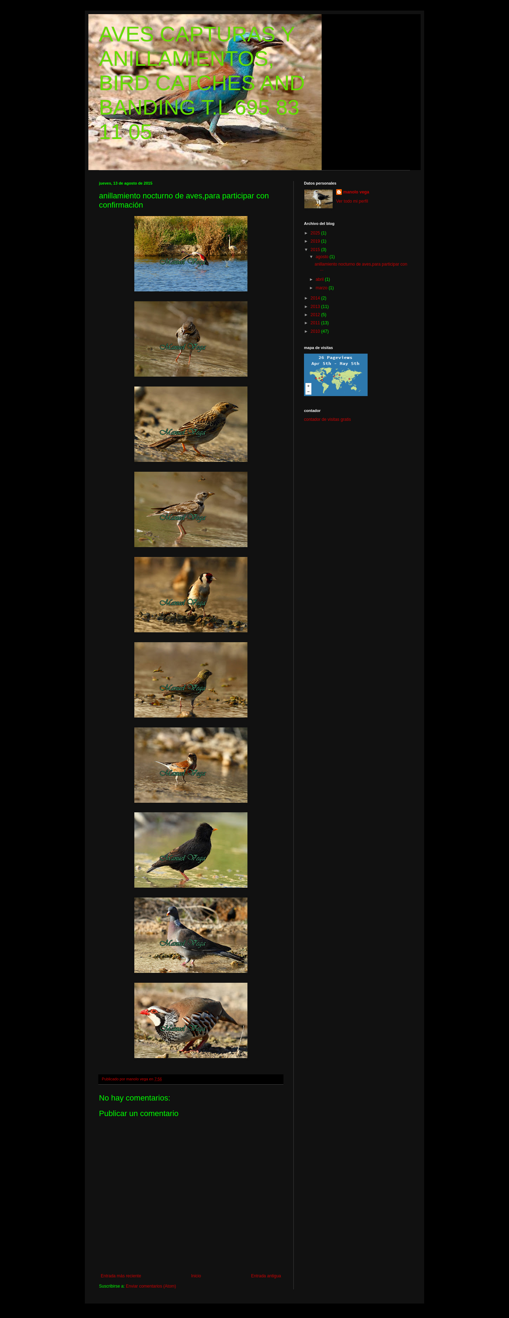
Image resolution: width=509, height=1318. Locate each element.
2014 (316, 298)
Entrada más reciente (121, 1275)
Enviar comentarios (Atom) (151, 1286)
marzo (322, 287)
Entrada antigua (266, 1275)
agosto (322, 256)
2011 (316, 322)
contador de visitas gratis (327, 419)
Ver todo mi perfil (352, 201)
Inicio (196, 1275)
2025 (316, 233)
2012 (316, 314)
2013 (316, 306)
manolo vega (356, 192)
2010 (316, 331)
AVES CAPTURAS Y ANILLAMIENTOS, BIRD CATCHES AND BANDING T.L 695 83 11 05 (202, 83)
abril (320, 279)
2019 (316, 241)
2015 (316, 249)
